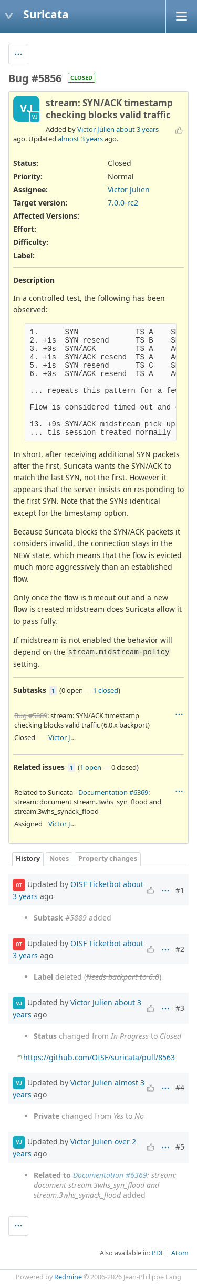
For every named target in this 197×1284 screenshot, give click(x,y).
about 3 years (137, 129)
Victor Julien (96, 129)
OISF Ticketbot (95, 884)
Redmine (68, 1276)
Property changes (107, 858)
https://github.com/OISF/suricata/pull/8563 (99, 1057)
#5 (179, 1147)
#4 (179, 1088)
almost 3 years (80, 138)
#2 (179, 949)
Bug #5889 (30, 715)
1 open (90, 767)
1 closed (105, 690)
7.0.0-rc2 (123, 203)
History (28, 858)
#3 (179, 1008)
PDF (158, 1252)
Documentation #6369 (113, 792)
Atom (180, 1252)
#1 (179, 890)
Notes (59, 858)
